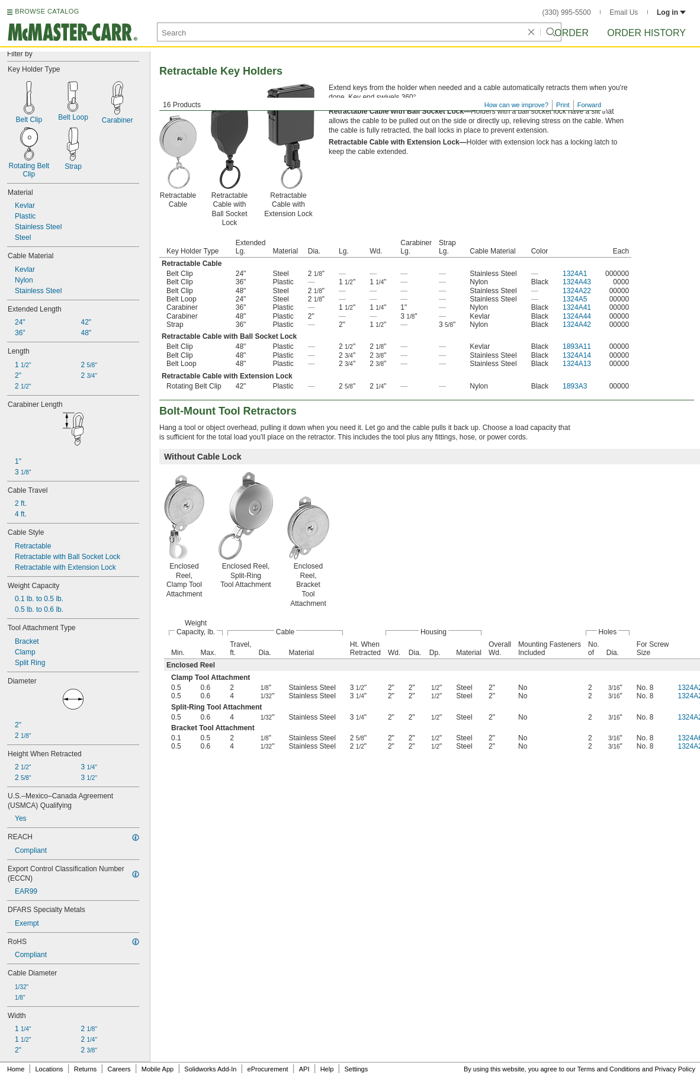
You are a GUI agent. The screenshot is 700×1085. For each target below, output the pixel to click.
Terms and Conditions (608, 1069)
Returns (85, 1069)
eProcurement (268, 1069)
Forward (589, 104)
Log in (671, 12)
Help (327, 1069)
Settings (356, 1069)
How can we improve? (516, 104)
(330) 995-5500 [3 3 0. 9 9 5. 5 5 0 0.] (566, 12)
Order (571, 33)
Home (15, 1069)
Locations (49, 1069)
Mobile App (158, 1069)
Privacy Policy (675, 1069)
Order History (646, 33)
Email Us (623, 12)
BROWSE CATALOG (47, 11)
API (304, 1069)
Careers (118, 1069)
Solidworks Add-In (210, 1069)
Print (563, 104)
